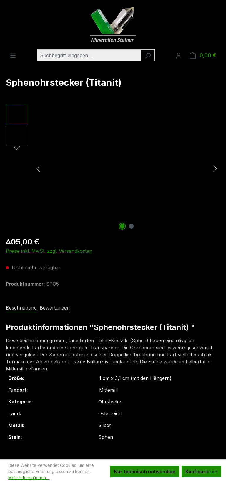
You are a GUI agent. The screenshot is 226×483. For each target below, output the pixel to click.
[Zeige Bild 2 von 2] (131, 226)
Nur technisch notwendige (144, 471)
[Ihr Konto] (179, 55)
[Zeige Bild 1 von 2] (122, 226)
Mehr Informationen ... (29, 477)
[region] (113, 168)
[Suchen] (148, 55)
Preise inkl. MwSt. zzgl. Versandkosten (49, 251)
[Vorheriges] (38, 168)
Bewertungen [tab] (55, 308)
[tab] (21, 308)
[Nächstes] (215, 168)
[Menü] (13, 55)
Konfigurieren (201, 471)
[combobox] (89, 55)
